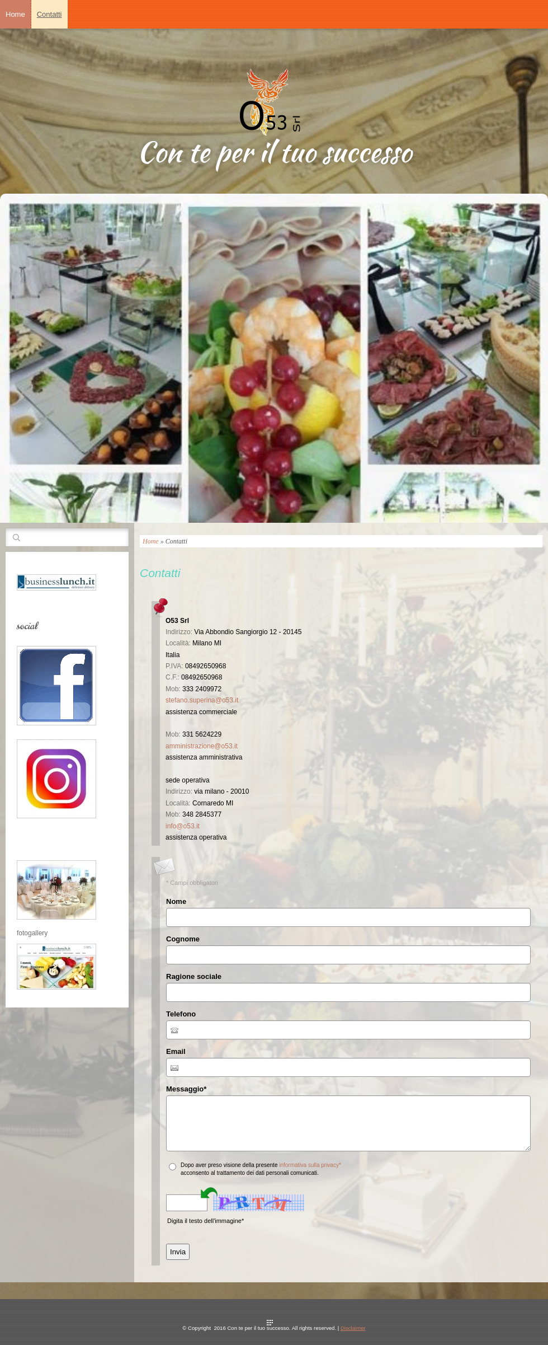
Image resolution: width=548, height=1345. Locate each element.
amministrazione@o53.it (202, 746)
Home (15, 14)
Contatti (49, 14)
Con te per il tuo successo (274, 152)
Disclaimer (353, 1328)
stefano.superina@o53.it (202, 700)
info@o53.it (183, 826)
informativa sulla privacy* (310, 1165)
